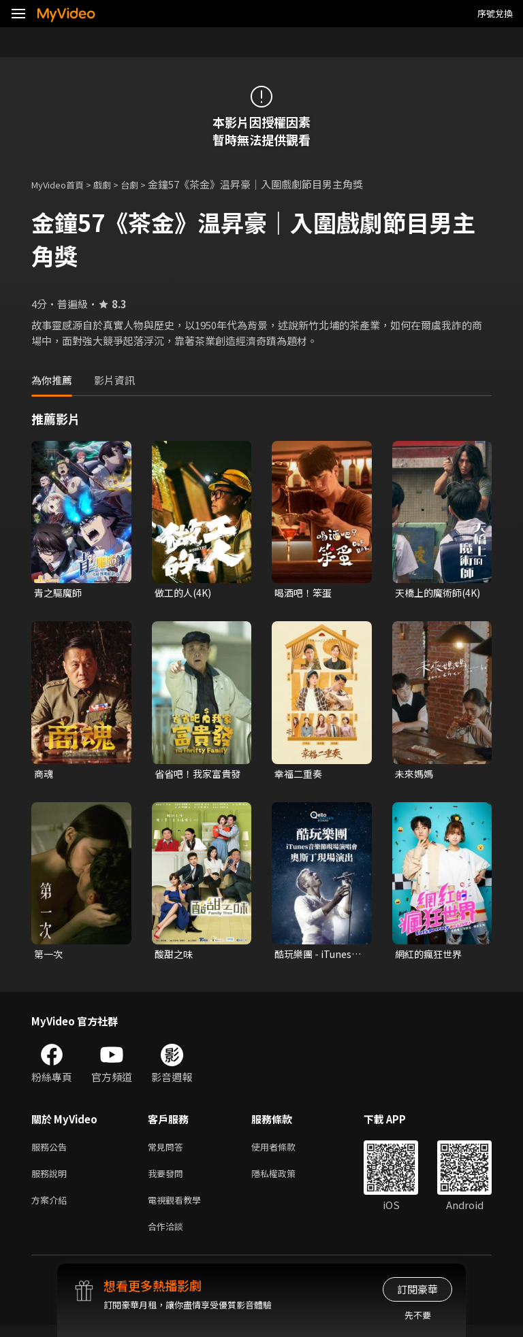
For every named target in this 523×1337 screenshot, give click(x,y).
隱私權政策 (285, 1180)
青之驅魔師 (59, 593)
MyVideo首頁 (62, 184)
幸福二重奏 (300, 775)
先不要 (418, 1314)
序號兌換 (495, 13)
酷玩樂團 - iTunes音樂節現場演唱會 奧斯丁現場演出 (315, 957)
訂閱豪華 (417, 1289)
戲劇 (113, 184)
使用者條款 (285, 1151)
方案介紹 (51, 1209)
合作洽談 (168, 1237)
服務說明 (51, 1180)
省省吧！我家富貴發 (195, 775)
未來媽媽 (415, 775)
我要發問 (168, 1180)
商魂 (44, 775)
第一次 (49, 957)
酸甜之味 (175, 957)
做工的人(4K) (185, 593)
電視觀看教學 (178, 1209)
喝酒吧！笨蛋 (305, 593)
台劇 (143, 184)
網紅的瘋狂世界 (430, 957)
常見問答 (168, 1151)
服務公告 (51, 1151)
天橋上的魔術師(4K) (430, 593)
